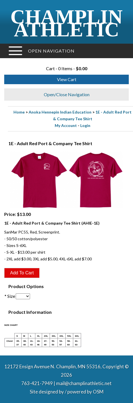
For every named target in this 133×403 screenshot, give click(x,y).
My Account (66, 125)
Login (85, 125)
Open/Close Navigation (67, 94)
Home (19, 112)
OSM (98, 392)
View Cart (66, 79)
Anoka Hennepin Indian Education (60, 112)
